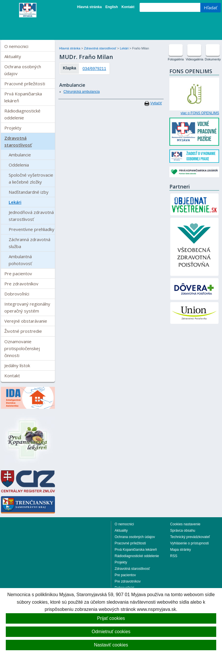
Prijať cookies (111, 618)
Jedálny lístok (17, 365)
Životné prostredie (23, 331)
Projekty (12, 128)
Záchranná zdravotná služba (29, 242)
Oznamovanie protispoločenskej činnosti (22, 348)
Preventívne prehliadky (31, 229)
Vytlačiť (156, 103)
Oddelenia (19, 165)
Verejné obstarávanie (25, 321)
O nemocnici (16, 46)
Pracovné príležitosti (24, 83)
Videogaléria (194, 59)
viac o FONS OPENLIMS (200, 113)
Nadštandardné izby (29, 192)
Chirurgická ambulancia (82, 92)
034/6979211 (94, 68)
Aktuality (12, 56)
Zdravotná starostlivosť (18, 141)
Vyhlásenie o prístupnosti (189, 543)
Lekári (15, 202)
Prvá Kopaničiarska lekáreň (23, 97)
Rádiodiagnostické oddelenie (22, 114)
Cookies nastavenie (185, 524)
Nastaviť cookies (111, 644)
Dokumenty (213, 59)
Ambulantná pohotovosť (20, 260)
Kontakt (127, 7)
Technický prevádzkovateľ (190, 537)
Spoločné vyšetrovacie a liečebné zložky (31, 178)
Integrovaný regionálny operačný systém (27, 307)
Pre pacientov (18, 273)
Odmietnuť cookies (111, 631)
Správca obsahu (182, 531)
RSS (173, 556)
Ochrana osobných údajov (22, 70)
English (111, 7)
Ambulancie (20, 155)
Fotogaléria (176, 59)
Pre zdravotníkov (21, 284)
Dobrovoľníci (16, 294)
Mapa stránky (180, 550)
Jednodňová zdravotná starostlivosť (31, 215)
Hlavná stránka (89, 7)
